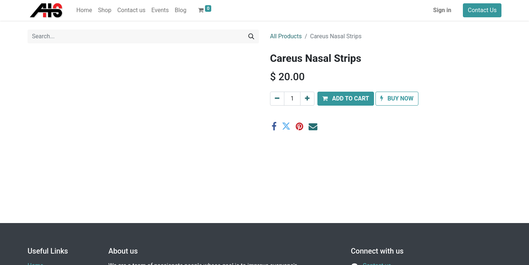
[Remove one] (277, 99)
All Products (286, 36)
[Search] (251, 36)
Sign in (442, 10)
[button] (345, 99)
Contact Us (482, 10)
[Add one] (307, 99)
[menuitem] (84, 10)
